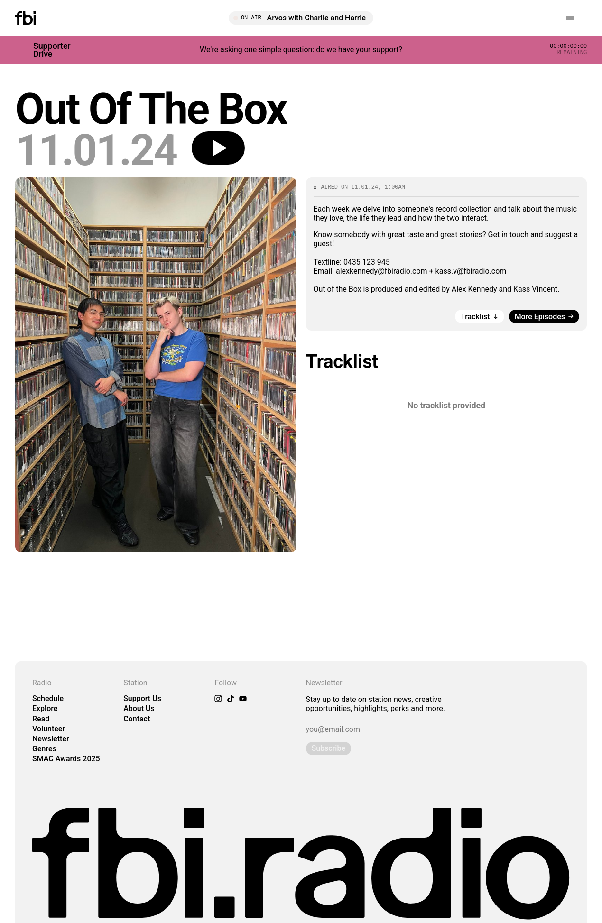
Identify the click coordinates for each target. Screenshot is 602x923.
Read (40, 718)
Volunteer (48, 728)
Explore (44, 708)
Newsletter (50, 738)
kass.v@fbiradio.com (471, 271)
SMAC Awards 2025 (66, 758)
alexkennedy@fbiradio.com (381, 271)
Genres (44, 748)
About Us (139, 708)
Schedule (48, 698)
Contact (136, 718)
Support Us (142, 698)
